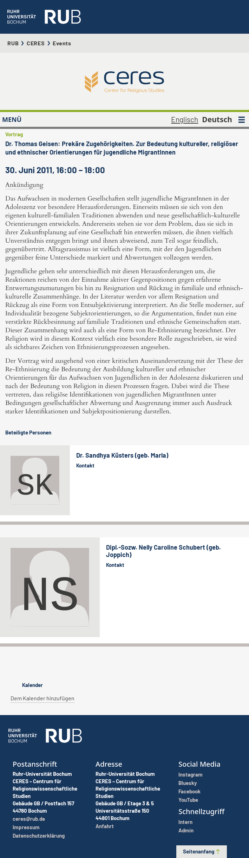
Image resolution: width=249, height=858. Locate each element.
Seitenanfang (202, 851)
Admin (186, 830)
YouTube (188, 800)
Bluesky (187, 783)
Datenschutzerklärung (39, 835)
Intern (185, 822)
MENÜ (11, 119)
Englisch (184, 119)
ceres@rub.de (29, 819)
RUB (13, 43)
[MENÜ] (241, 119)
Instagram (190, 774)
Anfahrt (105, 826)
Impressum (26, 827)
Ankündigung (24, 185)
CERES (36, 43)
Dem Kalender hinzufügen (42, 698)
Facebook (189, 791)
